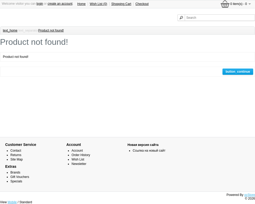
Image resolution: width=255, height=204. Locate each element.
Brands (15, 172)
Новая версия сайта (143, 145)
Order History (81, 155)
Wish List (78, 159)
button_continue (238, 71)
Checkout (142, 4)
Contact (15, 150)
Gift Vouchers (19, 177)
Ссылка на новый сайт (149, 150)
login (39, 3)
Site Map (16, 159)
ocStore (249, 195)
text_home (10, 30)
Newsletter (79, 164)
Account (77, 150)
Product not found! (51, 30)
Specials (16, 181)
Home (81, 4)
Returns (15, 155)
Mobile (12, 202)
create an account (60, 3)
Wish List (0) (98, 4)
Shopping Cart (121, 4)
